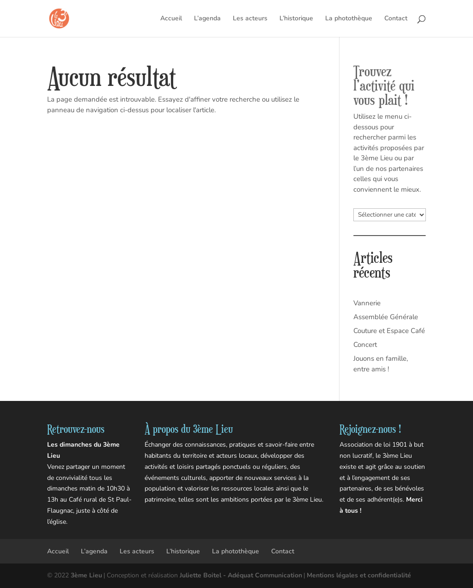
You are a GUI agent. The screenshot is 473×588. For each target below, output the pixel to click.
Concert (365, 344)
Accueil (171, 19)
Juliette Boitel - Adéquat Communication (241, 575)
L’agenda (207, 19)
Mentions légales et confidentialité (359, 575)
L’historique (296, 19)
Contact (395, 19)
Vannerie (367, 303)
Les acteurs (250, 19)
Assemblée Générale (385, 316)
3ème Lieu (86, 575)
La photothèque (348, 19)
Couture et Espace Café (389, 330)
